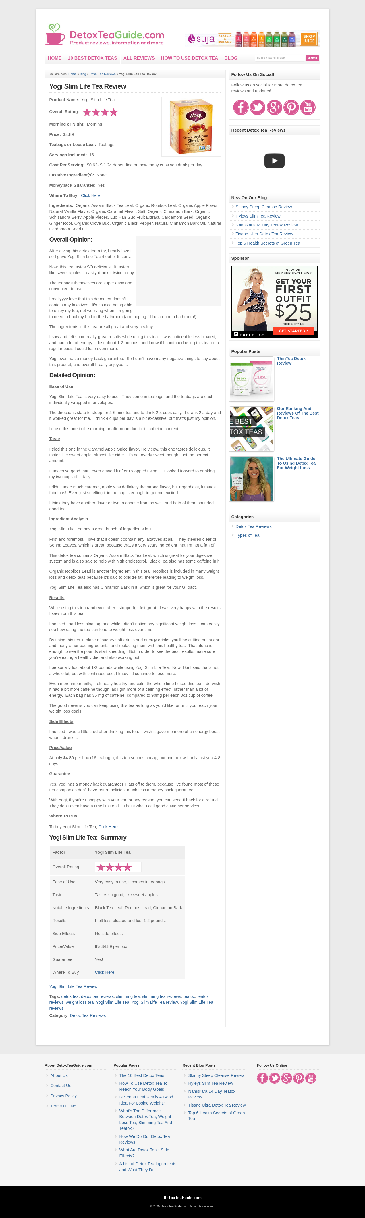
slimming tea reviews (161, 996)
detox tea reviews (97, 996)
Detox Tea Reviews (103, 74)
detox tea (70, 996)
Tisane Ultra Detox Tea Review (264, 234)
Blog (230, 58)
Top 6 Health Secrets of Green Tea (268, 243)
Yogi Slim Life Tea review (155, 1002)
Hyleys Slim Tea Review (258, 216)
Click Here (91, 195)
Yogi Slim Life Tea (112, 1002)
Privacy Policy (64, 1096)
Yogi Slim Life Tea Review (87, 86)
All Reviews (139, 58)
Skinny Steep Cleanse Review (264, 207)
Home (55, 58)
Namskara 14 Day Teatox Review (267, 225)
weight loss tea (80, 1002)
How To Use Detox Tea (189, 58)
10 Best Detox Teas (92, 58)
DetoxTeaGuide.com (183, 1197)
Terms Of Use (63, 1106)
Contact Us (61, 1085)
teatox (189, 996)
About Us (59, 1075)
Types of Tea (248, 535)
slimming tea (128, 996)
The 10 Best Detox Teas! (142, 1075)
